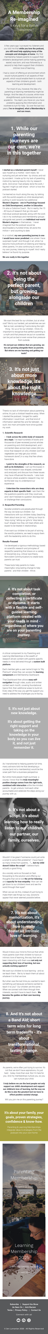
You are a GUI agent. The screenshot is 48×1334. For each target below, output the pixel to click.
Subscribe (14, 1304)
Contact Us (36, 1310)
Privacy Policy (21, 1310)
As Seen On (17, 1307)
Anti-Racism (30, 1307)
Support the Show (30, 1304)
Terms (10, 1310)
